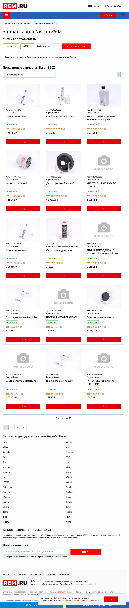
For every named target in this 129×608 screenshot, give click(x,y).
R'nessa (6, 497)
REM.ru (34, 581)
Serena (69, 502)
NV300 (69, 482)
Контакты (64, 574)
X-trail (68, 522)
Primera (6, 492)
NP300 (69, 477)
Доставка (50, 574)
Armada (6, 452)
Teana (5, 512)
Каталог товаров (22, 24)
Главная (7, 24)
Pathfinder (7, 487)
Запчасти (38, 24)
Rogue (68, 497)
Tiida (5, 517)
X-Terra (6, 522)
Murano (6, 472)
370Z (5, 442)
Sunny (68, 507)
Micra (68, 467)
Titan (68, 517)
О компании (20, 574)
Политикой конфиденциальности (86, 601)
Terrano (69, 512)
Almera (69, 442)
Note (5, 477)
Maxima (6, 467)
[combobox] (48, 46)
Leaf (67, 462)
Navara (69, 472)
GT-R (68, 457)
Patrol (68, 487)
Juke (5, 462)
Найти (85, 551)
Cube (5, 457)
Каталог (7, 574)
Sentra (6, 502)
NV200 (6, 482)
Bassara (69, 452)
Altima (5, 447)
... (11, 427)
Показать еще (63, 418)
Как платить (36, 574)
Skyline (6, 507)
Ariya (68, 447)
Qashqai (69, 492)
